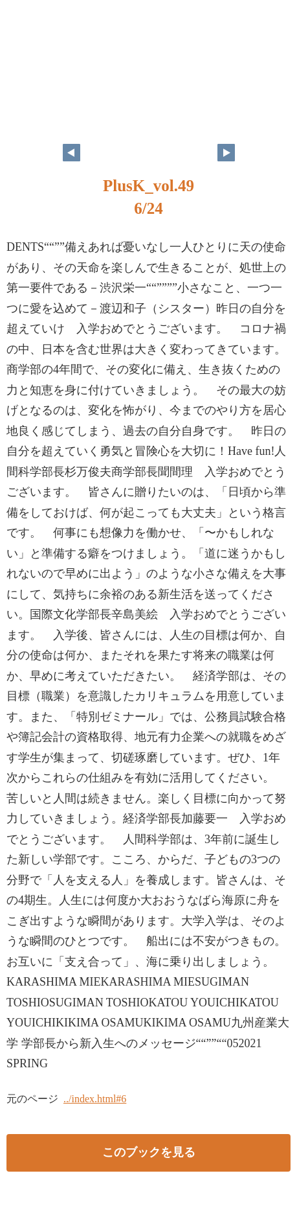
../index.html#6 (94, 1098)
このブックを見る (148, 1152)
